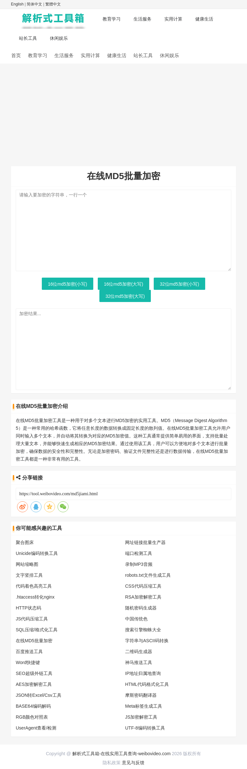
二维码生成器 (138, 651)
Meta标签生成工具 (143, 706)
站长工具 (28, 38)
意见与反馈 (133, 762)
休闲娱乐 (59, 38)
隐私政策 (112, 762)
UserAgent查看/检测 (36, 727)
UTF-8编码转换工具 (145, 727)
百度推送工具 (29, 651)
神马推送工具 (138, 662)
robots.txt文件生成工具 (148, 575)
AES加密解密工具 (34, 684)
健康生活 (204, 19)
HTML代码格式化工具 (147, 684)
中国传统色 (136, 618)
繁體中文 (53, 4)
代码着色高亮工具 (34, 586)
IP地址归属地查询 (143, 673)
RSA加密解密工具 (143, 597)
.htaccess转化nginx (35, 597)
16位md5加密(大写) (123, 284)
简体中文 (34, 4)
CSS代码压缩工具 (143, 586)
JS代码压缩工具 (32, 618)
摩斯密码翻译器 (141, 695)
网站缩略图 (27, 564)
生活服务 (142, 19)
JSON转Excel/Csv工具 (38, 695)
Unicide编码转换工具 (37, 553)
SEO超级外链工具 (34, 673)
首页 (16, 55)
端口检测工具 (138, 553)
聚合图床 (25, 542)
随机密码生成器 (141, 607)
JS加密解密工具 (141, 717)
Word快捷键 (28, 662)
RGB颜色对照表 (32, 717)
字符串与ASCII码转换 (147, 640)
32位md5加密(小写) (179, 284)
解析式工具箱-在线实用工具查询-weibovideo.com (121, 753)
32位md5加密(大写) (125, 296)
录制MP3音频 (138, 564)
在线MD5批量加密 (34, 640)
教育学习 (112, 19)
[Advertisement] (123, 112)
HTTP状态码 (28, 607)
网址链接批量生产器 (145, 542)
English (17, 4)
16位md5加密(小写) (67, 284)
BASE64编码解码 (33, 706)
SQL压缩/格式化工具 (37, 629)
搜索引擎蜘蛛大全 (143, 629)
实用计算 (173, 19)
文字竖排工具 (29, 575)
